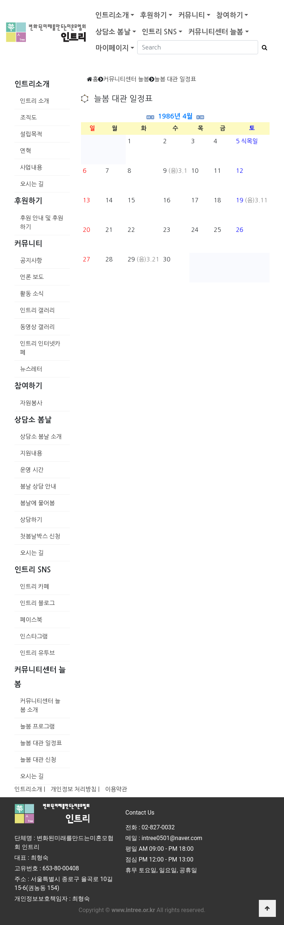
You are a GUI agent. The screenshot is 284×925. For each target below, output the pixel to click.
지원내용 (31, 453)
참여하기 (229, 15)
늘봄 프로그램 (37, 726)
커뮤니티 (191, 15)
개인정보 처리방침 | (75, 789)
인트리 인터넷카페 (40, 347)
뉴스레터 (31, 369)
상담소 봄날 (113, 31)
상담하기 (31, 520)
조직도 (28, 117)
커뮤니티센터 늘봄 (215, 31)
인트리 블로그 (37, 603)
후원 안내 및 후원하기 (41, 222)
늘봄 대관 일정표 (41, 743)
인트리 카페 (34, 586)
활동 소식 (32, 294)
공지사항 (31, 260)
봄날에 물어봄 (37, 503)
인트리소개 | (29, 789)
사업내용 (31, 167)
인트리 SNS (159, 31)
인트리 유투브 (37, 653)
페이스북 (31, 620)
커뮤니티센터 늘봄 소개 (40, 705)
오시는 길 (32, 184)
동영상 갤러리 (37, 327)
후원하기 (153, 15)
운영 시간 (32, 470)
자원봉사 (31, 403)
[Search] (197, 47)
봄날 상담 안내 (38, 486)
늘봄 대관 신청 (38, 760)
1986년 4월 (175, 116)
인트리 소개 (34, 101)
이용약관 (116, 789)
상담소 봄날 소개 (41, 436)
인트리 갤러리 (37, 310)
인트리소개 (112, 15)
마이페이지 (112, 48)
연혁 (25, 151)
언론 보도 (32, 277)
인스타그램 (34, 636)
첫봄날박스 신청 (40, 536)
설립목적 (31, 134)
